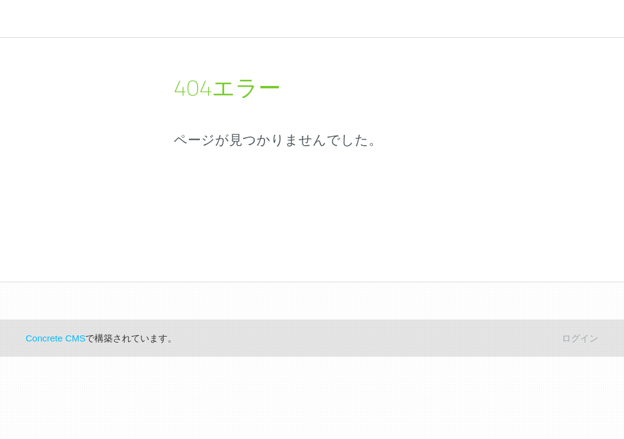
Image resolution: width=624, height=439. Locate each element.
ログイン (580, 338)
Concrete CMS (55, 338)
